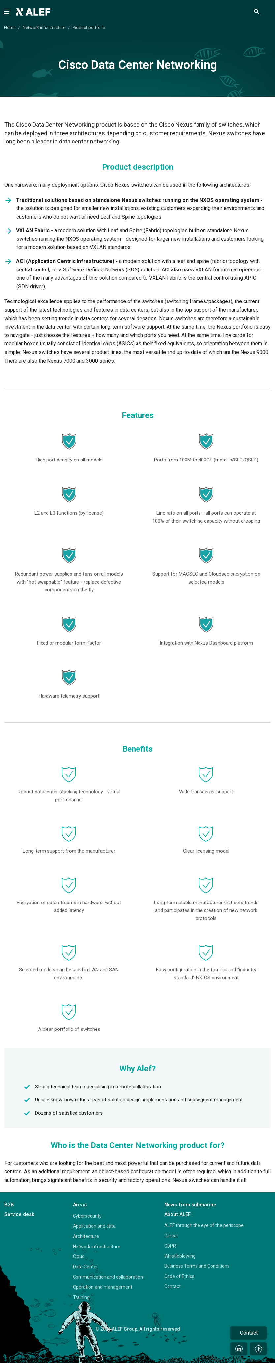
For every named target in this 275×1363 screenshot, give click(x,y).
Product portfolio (89, 27)
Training (81, 1297)
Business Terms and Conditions (196, 1266)
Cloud (79, 1256)
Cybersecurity (87, 1216)
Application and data (94, 1226)
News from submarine (190, 1205)
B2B (9, 1205)
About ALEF (177, 1214)
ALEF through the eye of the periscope (204, 1225)
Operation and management (102, 1287)
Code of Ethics (179, 1276)
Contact (172, 1286)
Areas (80, 1205)
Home (9, 27)
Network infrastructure (44, 27)
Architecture (86, 1236)
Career (171, 1235)
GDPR (170, 1246)
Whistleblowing (180, 1256)
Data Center (85, 1266)
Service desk (19, 1214)
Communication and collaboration (108, 1277)
